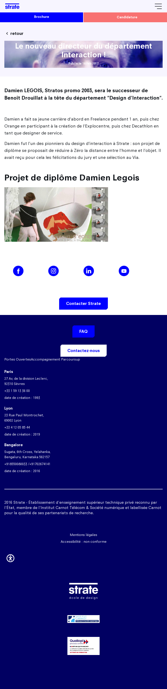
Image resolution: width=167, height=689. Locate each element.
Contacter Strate (83, 303)
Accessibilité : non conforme (84, 541)
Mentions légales (83, 535)
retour (16, 33)
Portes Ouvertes (17, 359)
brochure (41, 17)
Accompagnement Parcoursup (55, 359)
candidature (127, 17)
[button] (10, 557)
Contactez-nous (83, 350)
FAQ (83, 331)
